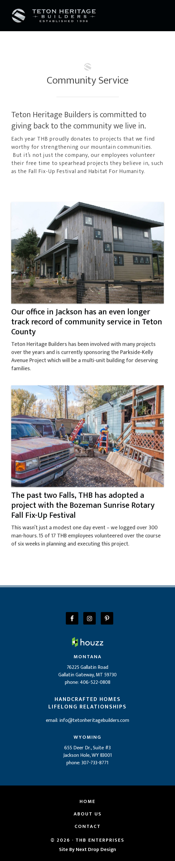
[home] (54, 15)
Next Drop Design (96, 849)
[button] (162, 15)
